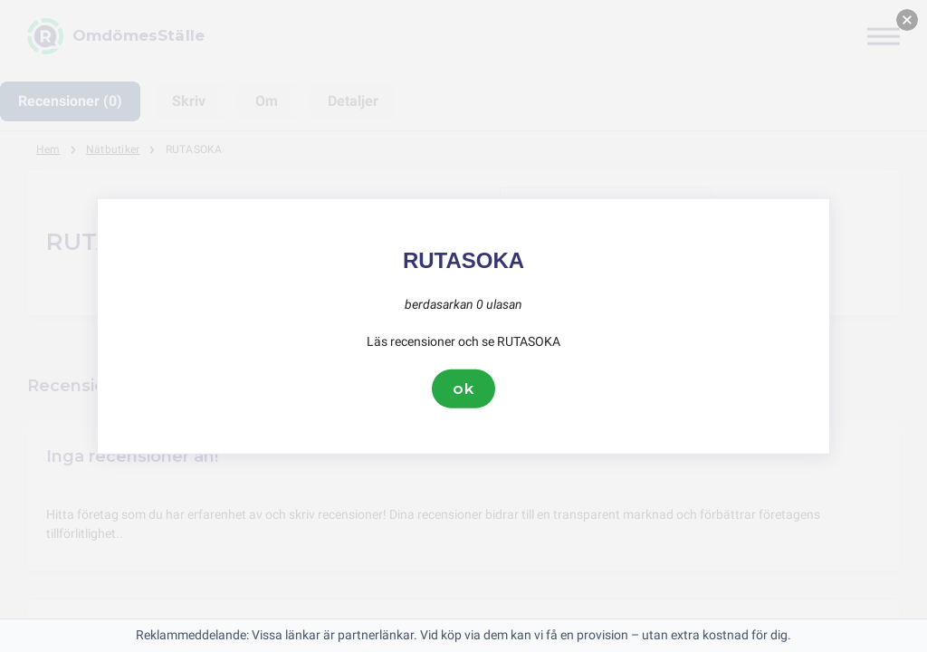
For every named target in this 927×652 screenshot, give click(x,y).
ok (463, 388)
